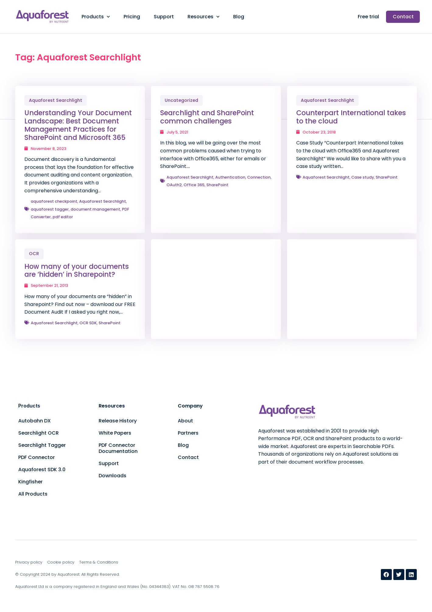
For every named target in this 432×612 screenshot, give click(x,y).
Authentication (230, 177)
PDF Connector (36, 457)
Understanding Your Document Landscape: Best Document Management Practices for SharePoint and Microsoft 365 (78, 125)
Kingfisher (30, 481)
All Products (32, 493)
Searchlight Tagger (42, 445)
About (185, 420)
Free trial (368, 16)
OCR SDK (88, 323)
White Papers (115, 432)
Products (96, 16)
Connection (259, 177)
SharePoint (217, 184)
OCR (34, 254)
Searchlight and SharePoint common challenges (207, 117)
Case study (362, 177)
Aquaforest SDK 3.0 (41, 469)
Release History (118, 420)
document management (95, 209)
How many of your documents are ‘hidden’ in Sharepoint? (76, 270)
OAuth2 (174, 184)
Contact (403, 16)
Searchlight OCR (38, 432)
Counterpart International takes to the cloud (351, 117)
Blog (238, 16)
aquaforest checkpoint (54, 201)
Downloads (112, 475)
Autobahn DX (34, 420)
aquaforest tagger (50, 209)
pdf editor (63, 216)
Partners (188, 432)
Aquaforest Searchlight (55, 100)
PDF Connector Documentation (118, 448)
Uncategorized (181, 100)
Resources (204, 16)
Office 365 (194, 184)
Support (164, 16)
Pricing (132, 16)
